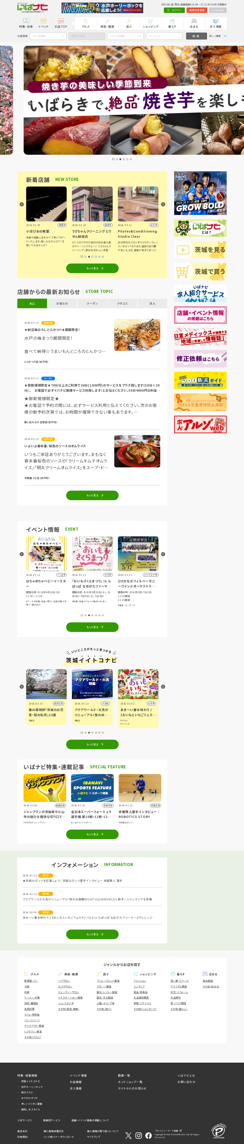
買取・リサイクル (142, 1003)
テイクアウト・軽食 (34, 1025)
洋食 (26, 986)
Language (218, 10)
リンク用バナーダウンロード (59, 1137)
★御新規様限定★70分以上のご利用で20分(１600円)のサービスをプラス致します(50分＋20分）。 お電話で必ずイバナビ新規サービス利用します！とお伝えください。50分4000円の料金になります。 (91, 388)
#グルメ (133, 601)
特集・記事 (26, 26)
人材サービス (24, 1120)
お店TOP (61, 26)
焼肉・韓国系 (31, 1003)
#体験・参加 (85, 601)
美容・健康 (108, 26)
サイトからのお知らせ (132, 1088)
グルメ (86, 26)
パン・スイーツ (32, 1020)
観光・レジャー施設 (107, 992)
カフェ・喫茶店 (32, 1014)
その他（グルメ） (32, 1037)
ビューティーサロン (68, 992)
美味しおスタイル (30, 1109)
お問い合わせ (187, 1082)
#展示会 (30, 605)
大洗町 (151, 703)
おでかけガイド (29, 1098)
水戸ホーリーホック (32, 1087)
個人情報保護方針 (54, 1131)
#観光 (77, 720)
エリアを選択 (39, 36)
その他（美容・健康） (68, 1009)
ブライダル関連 (179, 986)
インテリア (139, 986)
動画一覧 (124, 1075)
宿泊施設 (208, 981)
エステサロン (65, 986)
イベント (43, 26)
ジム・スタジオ (66, 1003)
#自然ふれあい (145, 601)
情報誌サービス (51, 1120)
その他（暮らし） (179, 1009)
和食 (26, 992)
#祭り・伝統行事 (100, 601)
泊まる (194, 26)
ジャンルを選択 (117, 36)
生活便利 (176, 997)
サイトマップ (93, 1137)
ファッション (140, 981)
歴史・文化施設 (105, 997)
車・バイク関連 (178, 1003)
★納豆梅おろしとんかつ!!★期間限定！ (52, 329)
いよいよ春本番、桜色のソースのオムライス (55, 446)
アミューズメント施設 (108, 981)
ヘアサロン (64, 981)
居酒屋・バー (31, 981)
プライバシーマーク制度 (166, 1130)
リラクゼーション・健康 (70, 997)
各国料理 (29, 1009)
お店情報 (76, 1082)
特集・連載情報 (27, 1075)
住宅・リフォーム (179, 992)
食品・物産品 (141, 992)
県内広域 (104, 703)
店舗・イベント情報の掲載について (90, 1120)
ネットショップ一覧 (130, 1082)
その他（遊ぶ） (104, 1009)
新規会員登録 (197, 10)
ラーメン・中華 (32, 997)
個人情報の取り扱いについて (102, 1131)
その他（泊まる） (211, 986)
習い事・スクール (179, 981)
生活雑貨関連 (141, 997)
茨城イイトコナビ (30, 1081)
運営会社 (22, 1131)
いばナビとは (186, 1075)
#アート (75, 601)
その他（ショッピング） (145, 1009)
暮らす (172, 26)
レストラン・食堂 (33, 1031)
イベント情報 (78, 1075)
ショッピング (151, 26)
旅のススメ (27, 1092)
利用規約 (22, 1137)
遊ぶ (129, 26)
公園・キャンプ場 (105, 1003)
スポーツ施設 (104, 986)
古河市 (59, 703)
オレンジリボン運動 (31, 1104)
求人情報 (216, 26)
